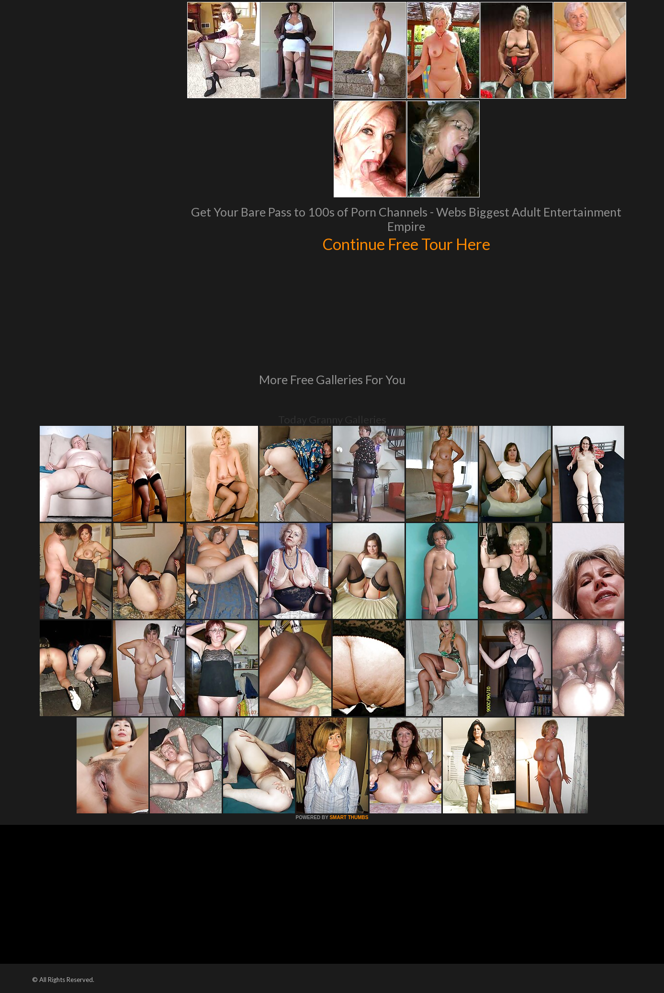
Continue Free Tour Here (406, 243)
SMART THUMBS (348, 817)
